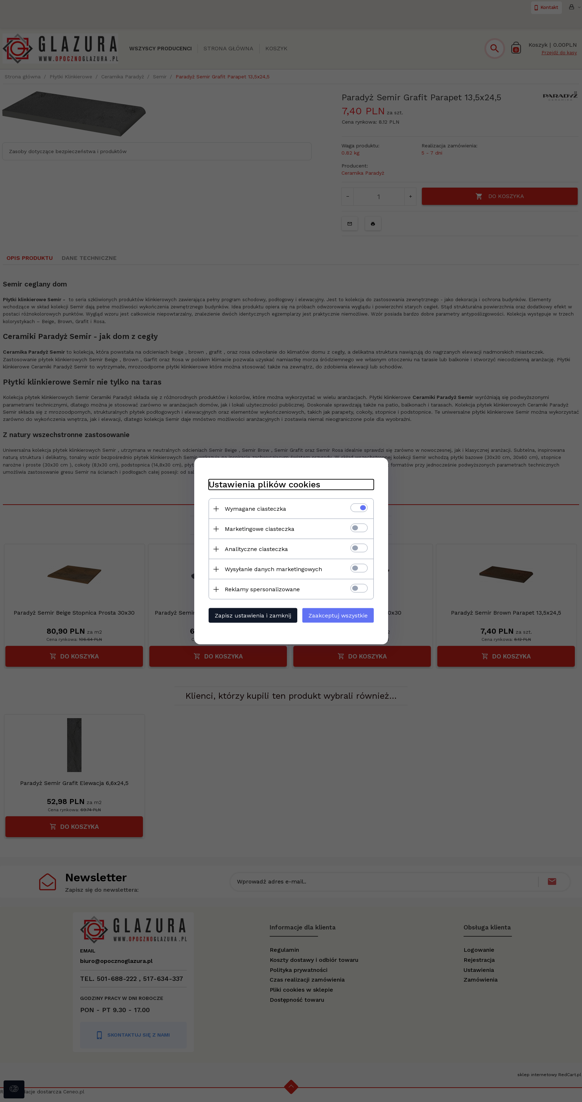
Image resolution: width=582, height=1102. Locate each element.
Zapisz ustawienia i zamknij (253, 615)
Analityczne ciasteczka (256, 549)
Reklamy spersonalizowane (262, 589)
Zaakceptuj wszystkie (338, 615)
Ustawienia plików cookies (264, 484)
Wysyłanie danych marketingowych (273, 569)
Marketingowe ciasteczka (259, 528)
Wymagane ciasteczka (255, 508)
